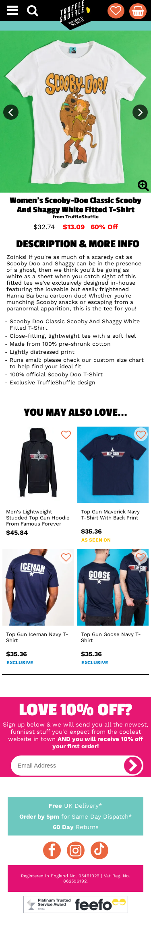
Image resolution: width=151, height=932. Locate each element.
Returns (76, 827)
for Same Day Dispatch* (76, 815)
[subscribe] (133, 765)
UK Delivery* (76, 805)
